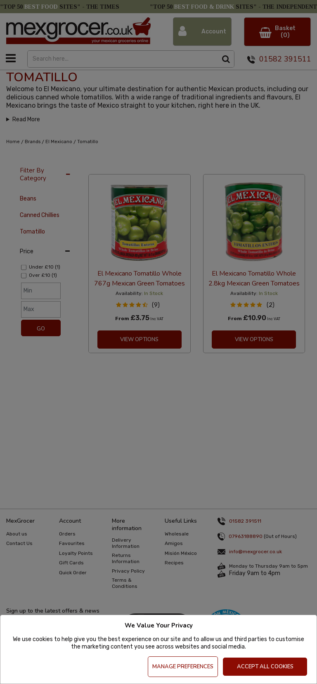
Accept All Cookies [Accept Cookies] (265, 666)
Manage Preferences (182, 666)
